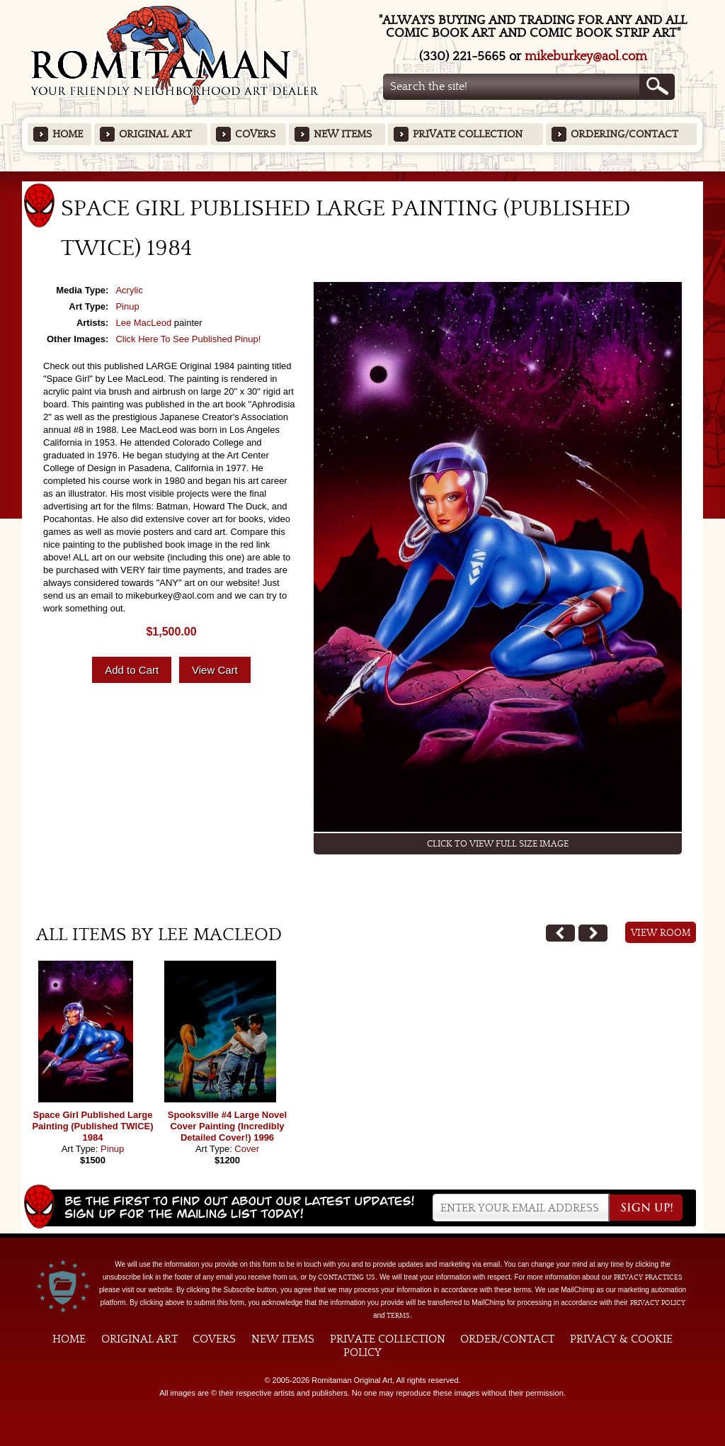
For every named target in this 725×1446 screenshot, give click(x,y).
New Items (343, 134)
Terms (398, 1315)
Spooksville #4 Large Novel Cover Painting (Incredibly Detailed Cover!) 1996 (227, 1126)
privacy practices (648, 1277)
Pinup (127, 306)
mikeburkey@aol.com (586, 56)
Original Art (155, 134)
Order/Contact (507, 1339)
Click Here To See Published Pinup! (188, 339)
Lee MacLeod (143, 322)
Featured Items (362, 176)
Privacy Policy (657, 1303)
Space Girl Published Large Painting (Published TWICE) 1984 (92, 1126)
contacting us (346, 1277)
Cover (246, 1148)
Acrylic (128, 290)
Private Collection (468, 134)
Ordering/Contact (624, 134)
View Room (661, 933)
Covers (255, 134)
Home (67, 134)
